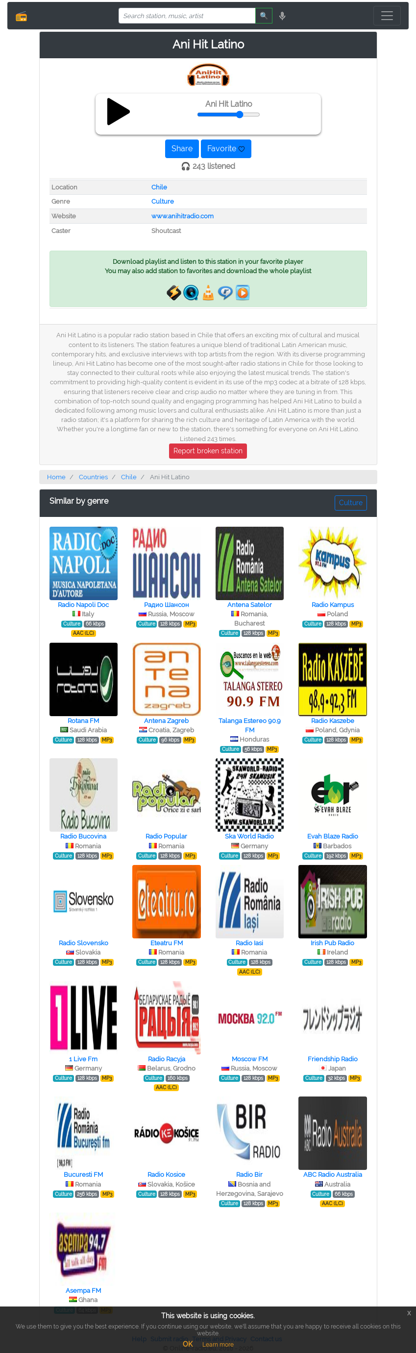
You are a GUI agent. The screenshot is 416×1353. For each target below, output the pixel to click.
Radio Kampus (333, 604)
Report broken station (208, 451)
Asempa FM (83, 1290)
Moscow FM (250, 1059)
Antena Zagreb (166, 720)
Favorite (226, 148)
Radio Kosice (166, 1174)
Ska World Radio (249, 836)
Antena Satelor (249, 604)
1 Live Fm (83, 1059)
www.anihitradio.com (182, 216)
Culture (162, 201)
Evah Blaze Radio (332, 836)
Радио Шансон (166, 604)
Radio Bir (249, 1174)
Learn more (218, 1344)
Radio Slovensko (83, 943)
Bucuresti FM (83, 1174)
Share (182, 148)
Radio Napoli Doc (83, 604)
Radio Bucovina (83, 836)
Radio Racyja (166, 1059)
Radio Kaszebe (332, 720)
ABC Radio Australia (332, 1174)
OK (188, 1344)
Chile (159, 187)
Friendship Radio (333, 1059)
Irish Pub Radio (332, 943)
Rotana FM (83, 720)
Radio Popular (166, 836)
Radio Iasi (249, 943)
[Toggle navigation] (387, 15)
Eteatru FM (166, 943)
